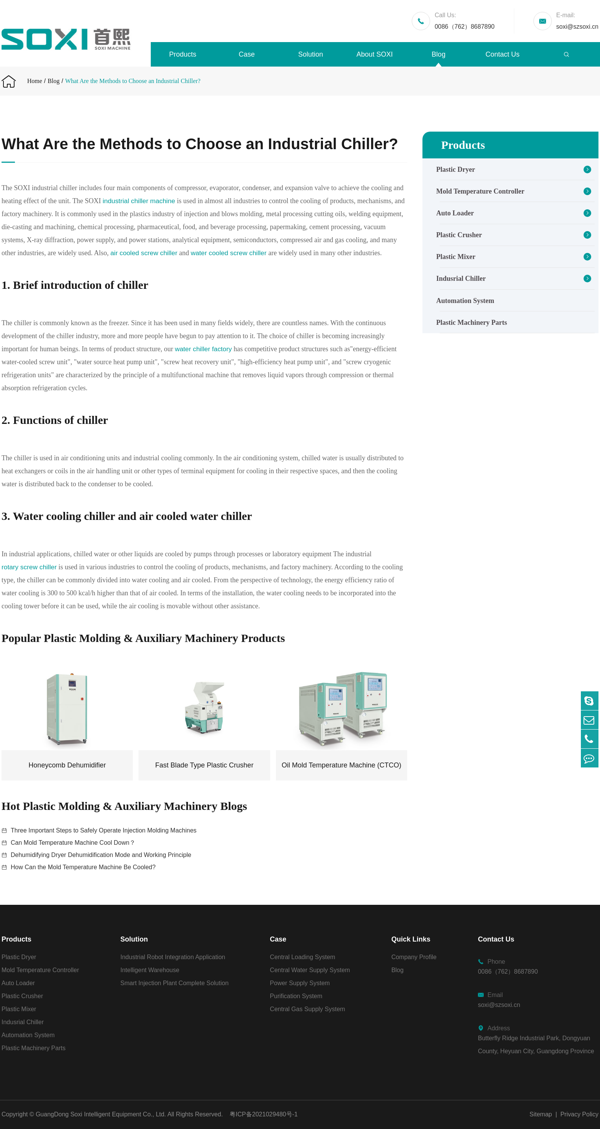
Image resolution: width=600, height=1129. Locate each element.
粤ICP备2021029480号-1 (264, 1114)
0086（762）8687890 (465, 20)
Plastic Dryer (455, 169)
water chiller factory (204, 349)
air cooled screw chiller (162, 253)
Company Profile (414, 957)
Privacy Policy (579, 1114)
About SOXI (374, 54)
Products (182, 54)
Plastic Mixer (455, 257)
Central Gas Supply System (307, 1009)
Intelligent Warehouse (150, 970)
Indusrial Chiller (461, 278)
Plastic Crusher (459, 235)
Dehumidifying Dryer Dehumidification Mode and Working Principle (101, 855)
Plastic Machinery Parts (471, 322)
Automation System (465, 301)
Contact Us (503, 54)
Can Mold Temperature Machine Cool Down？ (73, 842)
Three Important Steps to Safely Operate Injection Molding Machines (104, 830)
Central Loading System (302, 957)
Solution (310, 54)
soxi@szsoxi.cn (577, 20)
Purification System (296, 996)
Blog (438, 54)
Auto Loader (455, 213)
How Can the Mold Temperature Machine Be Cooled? (83, 867)
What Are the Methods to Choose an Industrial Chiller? (133, 81)
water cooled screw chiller (250, 253)
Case (247, 54)
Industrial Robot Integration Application (173, 957)
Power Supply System (300, 983)
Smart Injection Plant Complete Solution (175, 983)
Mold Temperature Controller (480, 191)
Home (34, 81)
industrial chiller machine (140, 201)
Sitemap (541, 1114)
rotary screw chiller (30, 567)
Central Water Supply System (310, 970)
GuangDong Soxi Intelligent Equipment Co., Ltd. (101, 1114)
